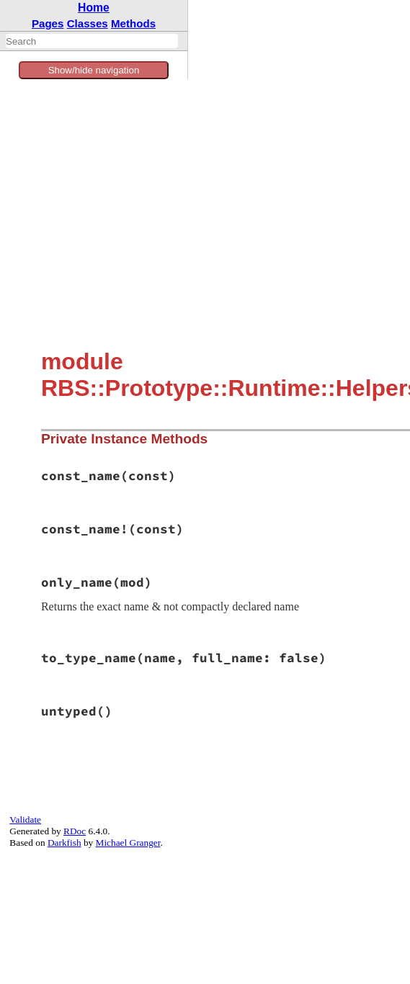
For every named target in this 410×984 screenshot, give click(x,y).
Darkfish (64, 842)
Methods (133, 23)
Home (94, 7)
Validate (25, 819)
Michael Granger (128, 842)
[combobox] (92, 41)
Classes (87, 23)
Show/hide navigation (94, 70)
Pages (48, 23)
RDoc (74, 831)
